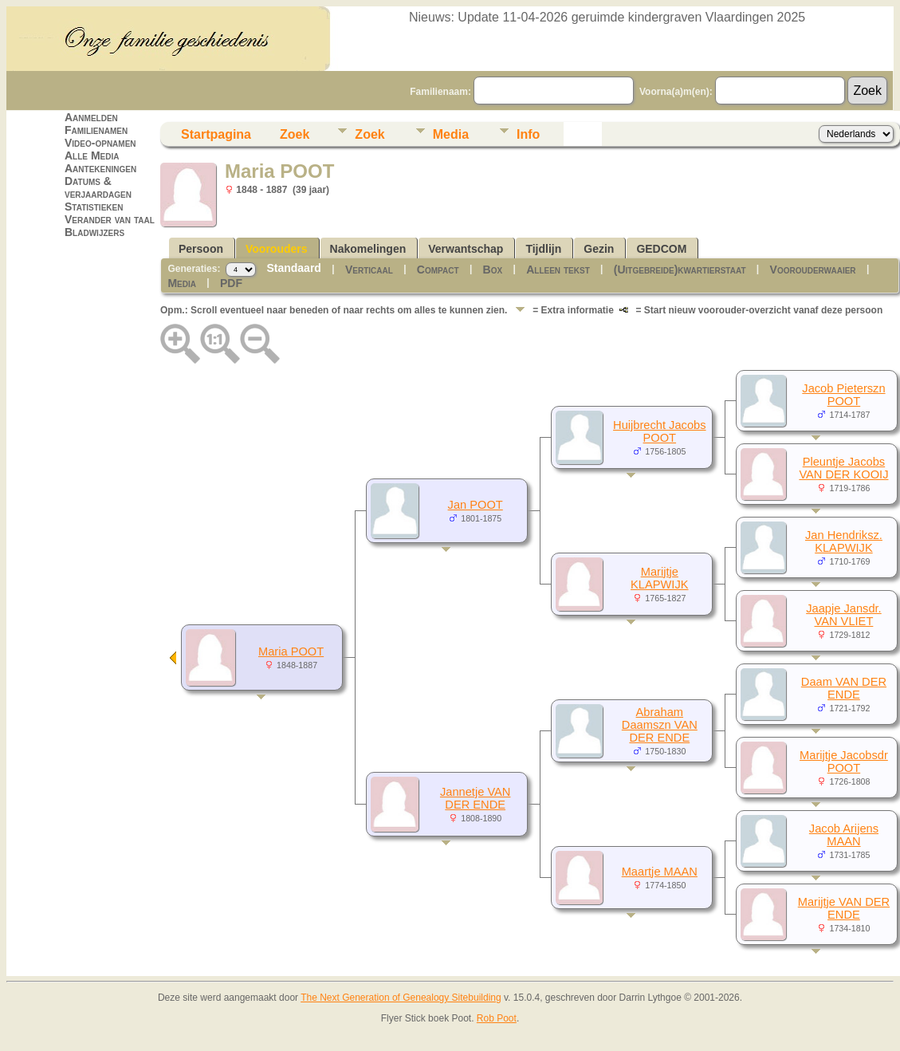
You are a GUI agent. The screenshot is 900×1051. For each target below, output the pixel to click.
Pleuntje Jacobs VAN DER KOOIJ (843, 468)
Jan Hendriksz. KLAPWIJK (843, 541)
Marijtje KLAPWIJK (660, 578)
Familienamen (96, 130)
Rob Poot (497, 1018)
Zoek (294, 134)
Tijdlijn (543, 248)
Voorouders (277, 248)
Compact (438, 269)
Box (493, 269)
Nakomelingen (368, 248)
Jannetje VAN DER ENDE (475, 798)
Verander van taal (110, 219)
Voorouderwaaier (813, 269)
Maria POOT (291, 651)
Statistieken (94, 206)
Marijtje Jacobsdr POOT (844, 761)
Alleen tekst (558, 269)
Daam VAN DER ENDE (843, 688)
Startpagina (216, 134)
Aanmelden (91, 117)
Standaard (293, 268)
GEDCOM (661, 248)
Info (528, 134)
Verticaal (369, 269)
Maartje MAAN (660, 871)
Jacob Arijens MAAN (843, 835)
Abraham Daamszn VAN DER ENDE (660, 725)
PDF (231, 283)
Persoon (201, 248)
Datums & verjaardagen (98, 187)
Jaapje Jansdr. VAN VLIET (844, 615)
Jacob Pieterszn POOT (843, 394)
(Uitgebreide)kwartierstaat (680, 269)
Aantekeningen (100, 168)
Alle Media (92, 155)
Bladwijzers (94, 232)
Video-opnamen (100, 142)
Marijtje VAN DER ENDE (844, 908)
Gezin (599, 248)
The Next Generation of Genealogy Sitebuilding (401, 997)
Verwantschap (465, 248)
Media (451, 134)
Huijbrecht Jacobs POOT (659, 431)
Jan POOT (475, 504)
